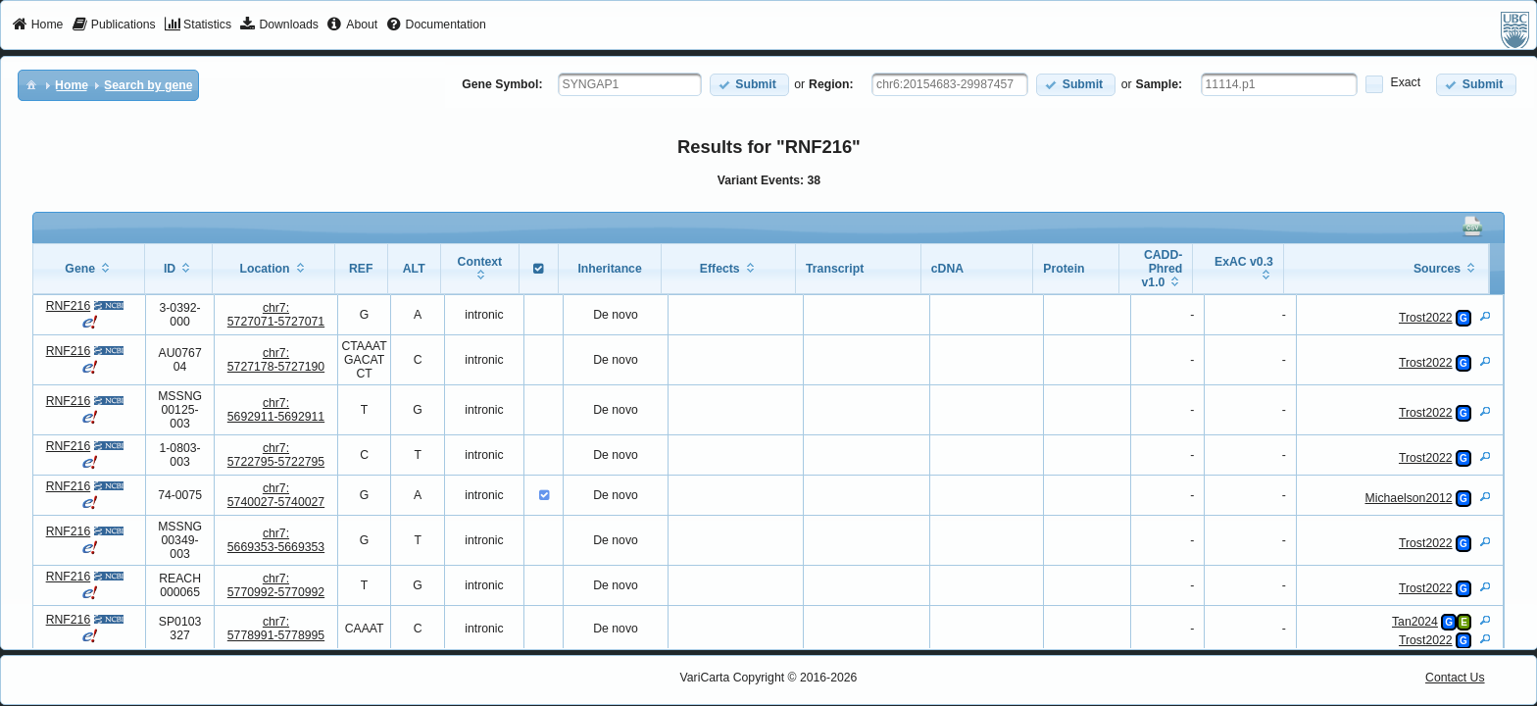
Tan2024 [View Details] (1415, 622)
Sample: (1159, 84)
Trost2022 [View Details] (1426, 318)
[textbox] (630, 84)
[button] (749, 85)
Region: (831, 84)
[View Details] (1485, 316)
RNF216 (68, 306)
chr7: (275, 314)
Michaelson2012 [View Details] (1409, 498)
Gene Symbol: (502, 84)
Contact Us (1455, 677)
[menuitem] (38, 25)
